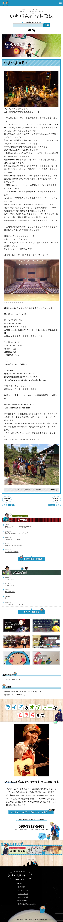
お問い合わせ (22, 900)
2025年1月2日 (9, 579)
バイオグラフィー (24, 890)
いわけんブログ (23, 897)
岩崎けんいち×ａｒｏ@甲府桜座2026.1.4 (18, 527)
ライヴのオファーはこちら (27, 904)
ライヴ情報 (21, 887)
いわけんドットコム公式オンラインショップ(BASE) (22, 691)
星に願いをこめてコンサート (44, 489)
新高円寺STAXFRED (11, 552)
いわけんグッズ (23, 894)
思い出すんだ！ (10, 592)
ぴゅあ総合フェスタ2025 (13, 539)
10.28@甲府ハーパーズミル (14, 604)
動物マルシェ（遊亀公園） (13, 545)
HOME (20, 883)
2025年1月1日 (9, 585)
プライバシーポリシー (12, 679)
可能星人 (28, 489)
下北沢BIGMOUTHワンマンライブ (16, 533)
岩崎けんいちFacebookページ (15, 695)
